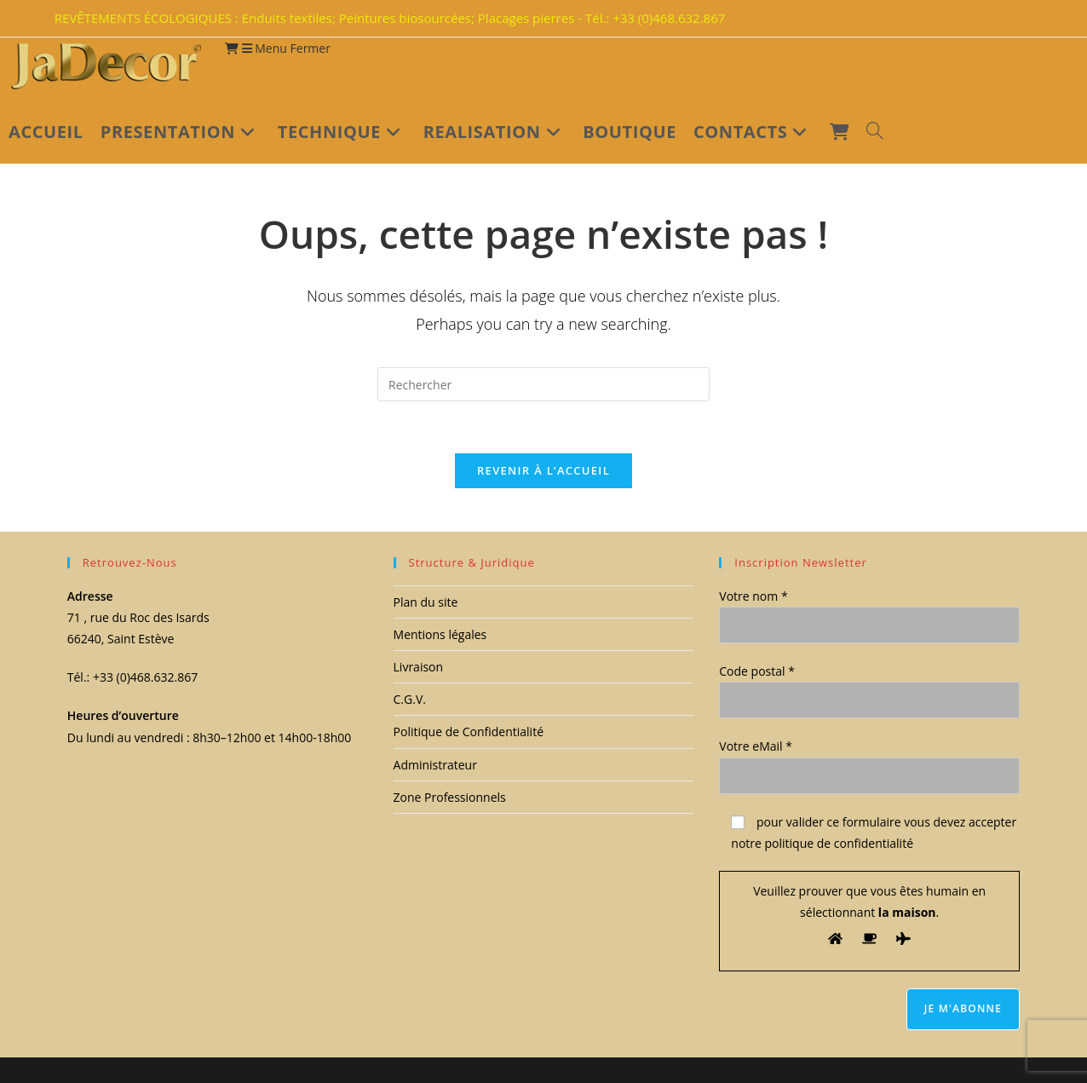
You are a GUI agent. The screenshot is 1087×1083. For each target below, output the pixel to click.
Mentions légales (440, 634)
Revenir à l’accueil (543, 470)
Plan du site (426, 602)
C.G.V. (410, 700)
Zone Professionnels (450, 797)
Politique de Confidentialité (469, 732)
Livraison (419, 668)
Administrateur (435, 765)
